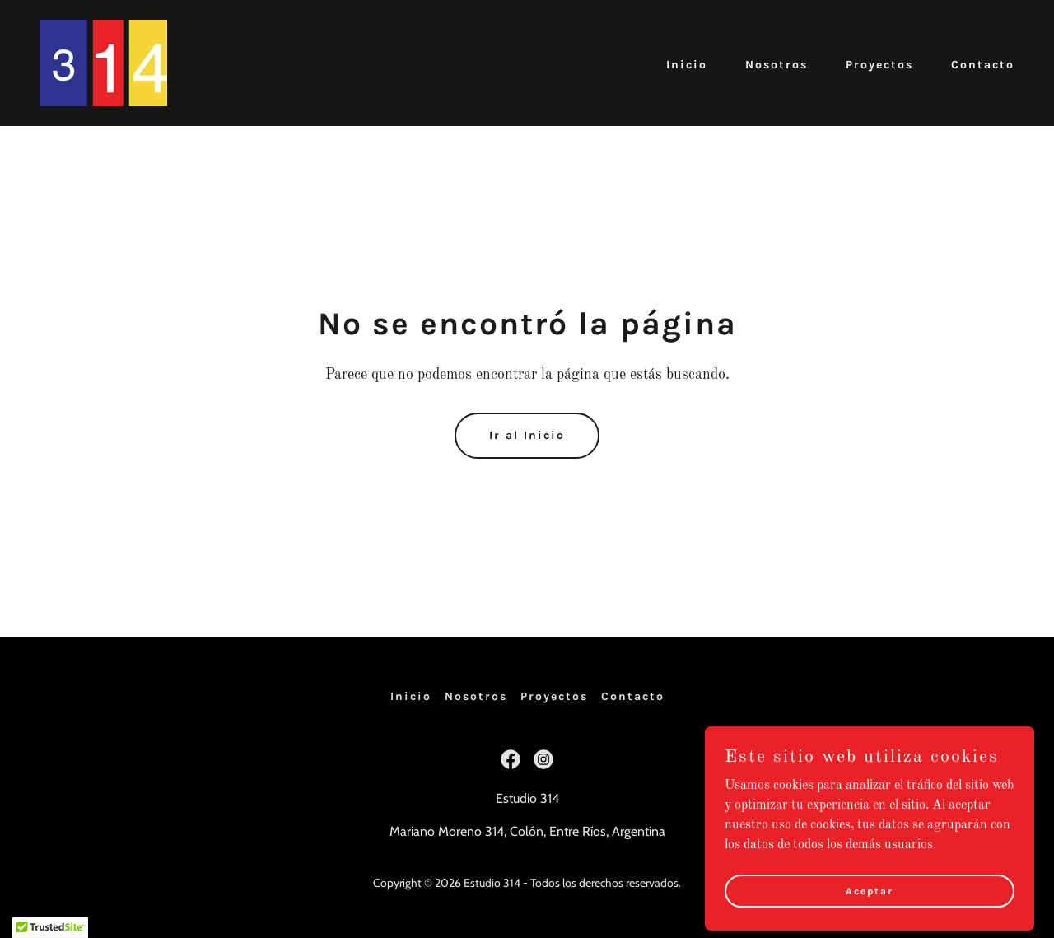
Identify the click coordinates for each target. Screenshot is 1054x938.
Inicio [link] (686, 65)
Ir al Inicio (527, 435)
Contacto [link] (982, 65)
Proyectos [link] (879, 65)
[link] (103, 62)
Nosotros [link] (776, 65)
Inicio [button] (410, 696)
